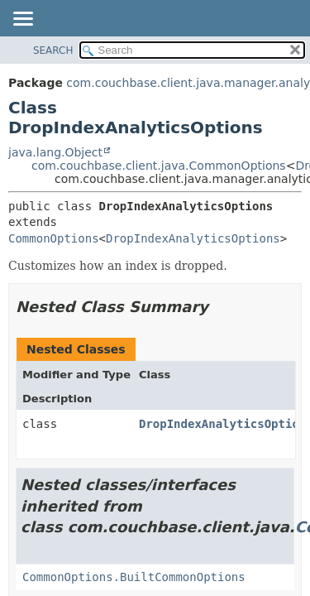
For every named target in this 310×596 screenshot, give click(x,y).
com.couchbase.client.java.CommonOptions (158, 165)
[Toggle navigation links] (22, 19)
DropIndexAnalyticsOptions (193, 238)
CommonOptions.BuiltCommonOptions (134, 577)
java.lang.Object (55, 152)
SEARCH (53, 50)
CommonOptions (53, 238)
